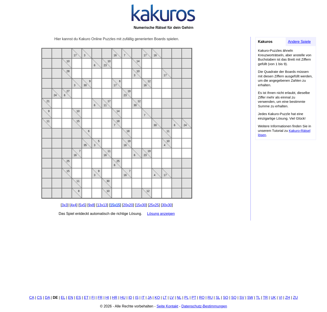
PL (186, 298)
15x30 (141, 205)
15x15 (115, 205)
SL (218, 298)
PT (194, 298)
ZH (287, 298)
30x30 (167, 205)
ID (130, 298)
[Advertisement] (163, 256)
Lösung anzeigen (161, 214)
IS (137, 298)
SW (250, 298)
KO (157, 298)
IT (143, 298)
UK (273, 298)
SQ (233, 298)
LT (165, 298)
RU (210, 298)
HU (123, 298)
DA (47, 298)
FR (100, 298)
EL (63, 298)
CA (31, 298)
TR (265, 298)
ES (78, 298)
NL (179, 298)
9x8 (91, 205)
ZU (295, 298)
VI (280, 298)
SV (241, 298)
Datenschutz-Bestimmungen (204, 306)
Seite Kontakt (167, 306)
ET (86, 298)
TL (258, 298)
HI (107, 298)
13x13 (102, 205)
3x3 (65, 205)
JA (150, 298)
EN (70, 298)
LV (172, 298)
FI (93, 298)
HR (114, 298)
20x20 (128, 205)
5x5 (82, 205)
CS (39, 298)
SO (225, 298)
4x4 (74, 205)
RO (202, 298)
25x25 (154, 205)
